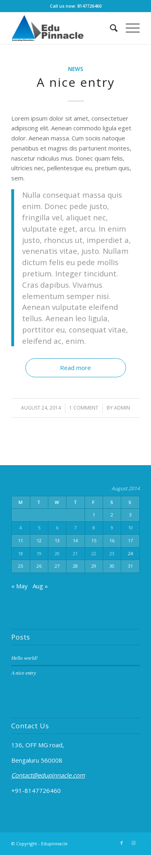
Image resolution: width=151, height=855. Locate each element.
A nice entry (76, 82)
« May (19, 586)
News (75, 69)
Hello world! (24, 658)
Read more (75, 368)
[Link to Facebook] (122, 843)
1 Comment (83, 407)
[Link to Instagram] (134, 843)
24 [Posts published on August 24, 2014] (130, 553)
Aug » (40, 586)
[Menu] (129, 28)
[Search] (110, 28)
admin (122, 407)
